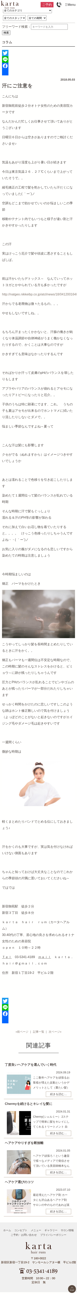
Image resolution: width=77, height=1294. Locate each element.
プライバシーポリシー (53, 1234)
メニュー (36, 1230)
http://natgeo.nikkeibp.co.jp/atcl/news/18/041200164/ (39, 294)
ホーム (7, 1230)
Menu (72, 4)
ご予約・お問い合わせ (24, 1234)
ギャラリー (50, 1230)
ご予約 (47, 4)
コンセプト (20, 1230)
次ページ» (55, 1031)
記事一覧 (38, 1031)
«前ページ (21, 1031)
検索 (6, 32)
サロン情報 (67, 1230)
